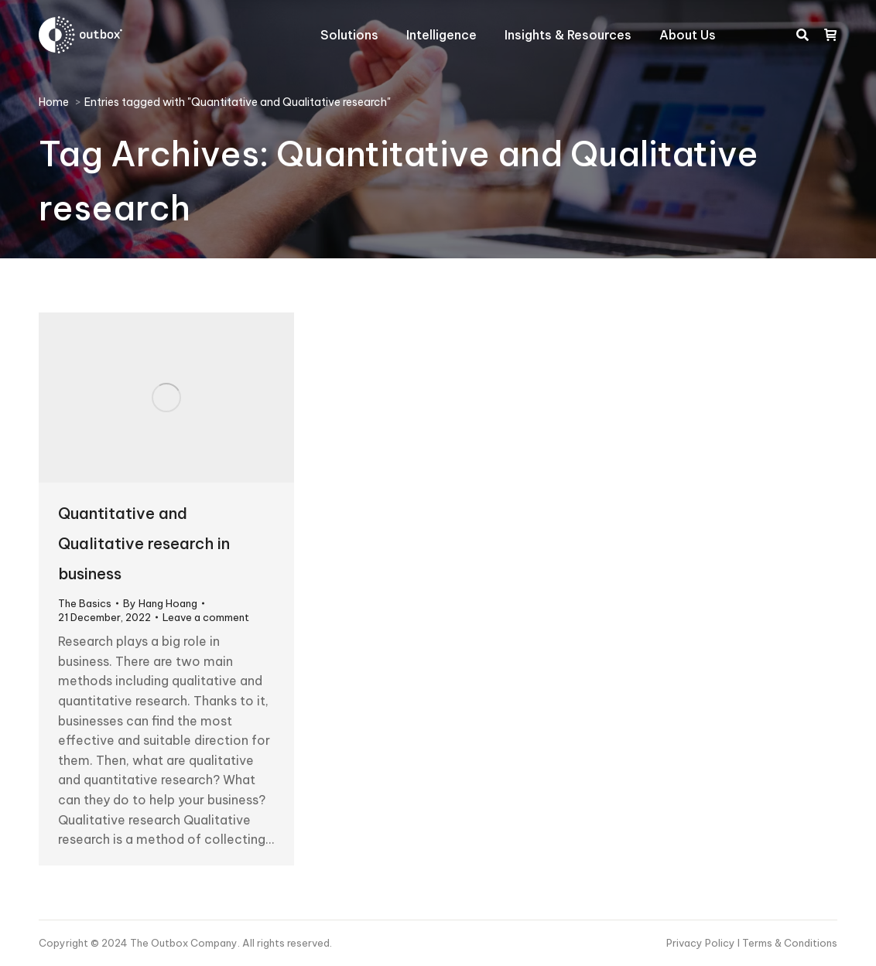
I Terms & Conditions (787, 943)
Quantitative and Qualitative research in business (144, 543)
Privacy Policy (701, 943)
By (160, 603)
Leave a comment (206, 617)
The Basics (84, 603)
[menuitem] (349, 35)
